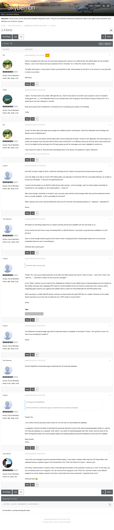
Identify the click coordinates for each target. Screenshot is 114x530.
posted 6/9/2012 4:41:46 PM (34, 55)
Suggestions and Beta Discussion (35, 25)
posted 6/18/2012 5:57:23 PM (35, 219)
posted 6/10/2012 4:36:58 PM (35, 90)
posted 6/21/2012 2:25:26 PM (35, 360)
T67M (5, 90)
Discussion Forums (14, 25)
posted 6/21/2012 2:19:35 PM (35, 326)
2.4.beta (52, 25)
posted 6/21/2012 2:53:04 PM (35, 395)
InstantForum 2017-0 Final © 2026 (60, 519)
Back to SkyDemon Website (10, 14)
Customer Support (17, 21)
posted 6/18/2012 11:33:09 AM (35, 166)
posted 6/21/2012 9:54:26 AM (35, 258)
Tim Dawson (7, 219)
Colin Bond (7, 454)
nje (4, 55)
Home (3, 25)
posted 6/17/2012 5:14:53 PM (35, 125)
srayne (5, 166)
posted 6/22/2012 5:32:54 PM (35, 454)
